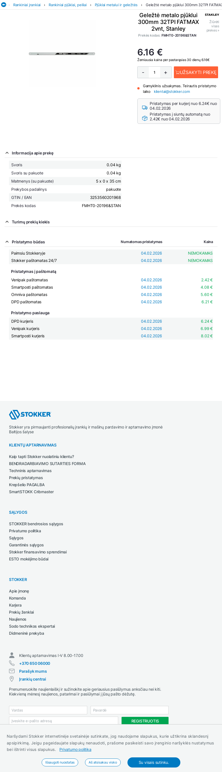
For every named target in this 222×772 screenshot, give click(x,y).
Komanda (17, 598)
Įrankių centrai (32, 679)
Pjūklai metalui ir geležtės (116, 5)
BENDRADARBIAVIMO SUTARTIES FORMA (47, 463)
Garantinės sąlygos (26, 544)
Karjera (15, 605)
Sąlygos (16, 537)
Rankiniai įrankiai (27, 5)
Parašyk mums (33, 671)
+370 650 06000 (34, 663)
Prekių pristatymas (26, 477)
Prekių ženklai (21, 612)
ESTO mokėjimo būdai (28, 558)
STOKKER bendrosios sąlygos (36, 523)
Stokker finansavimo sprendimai (38, 551)
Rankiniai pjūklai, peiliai (68, 5)
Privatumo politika (75, 749)
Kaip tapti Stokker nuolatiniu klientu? (41, 456)
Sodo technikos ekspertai (32, 626)
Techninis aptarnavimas (30, 470)
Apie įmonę (19, 591)
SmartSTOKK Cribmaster (31, 491)
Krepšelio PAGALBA (27, 484)
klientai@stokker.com (172, 91)
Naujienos (17, 619)
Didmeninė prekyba (26, 633)
